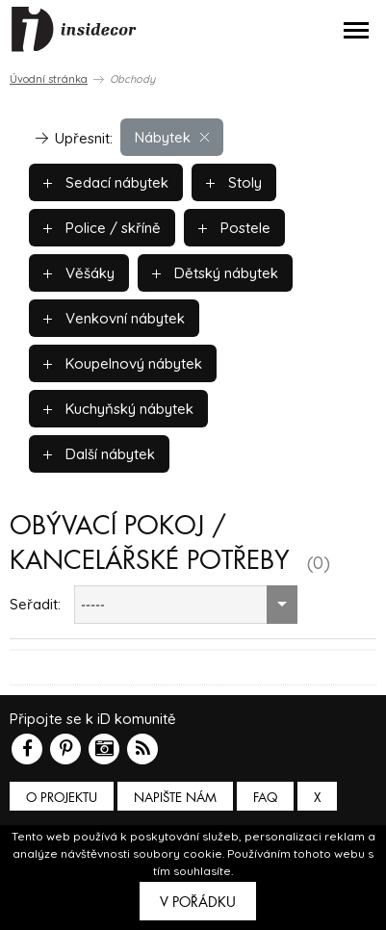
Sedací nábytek (105, 182)
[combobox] (185, 604)
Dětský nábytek (215, 273)
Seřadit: (35, 604)
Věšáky (79, 273)
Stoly (234, 182)
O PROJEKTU (61, 797)
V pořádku (198, 902)
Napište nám (175, 797)
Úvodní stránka (49, 79)
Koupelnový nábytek (122, 363)
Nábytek (172, 137)
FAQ (265, 797)
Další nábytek (99, 454)
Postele (234, 228)
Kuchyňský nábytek (118, 409)
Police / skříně (102, 228)
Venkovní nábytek (114, 318)
